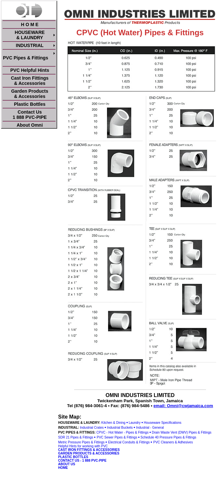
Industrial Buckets (120, 427)
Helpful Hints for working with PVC (83, 446)
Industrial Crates (92, 427)
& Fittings (130, 437)
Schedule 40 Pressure (156, 437)
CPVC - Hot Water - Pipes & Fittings (122, 432)
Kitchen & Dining (113, 422)
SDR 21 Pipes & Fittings (75, 437)
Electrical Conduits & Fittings (129, 442)
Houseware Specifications (163, 422)
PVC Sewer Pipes (109, 437)
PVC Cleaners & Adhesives (173, 442)
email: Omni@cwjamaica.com (183, 405)
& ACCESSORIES (106, 450)
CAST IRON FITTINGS (75, 450)
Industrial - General (150, 427)
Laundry (134, 422)
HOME (63, 468)
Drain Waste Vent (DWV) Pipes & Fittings (181, 432)
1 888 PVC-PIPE (94, 460)
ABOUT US (66, 464)
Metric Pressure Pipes (74, 442)
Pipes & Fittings (184, 437)
